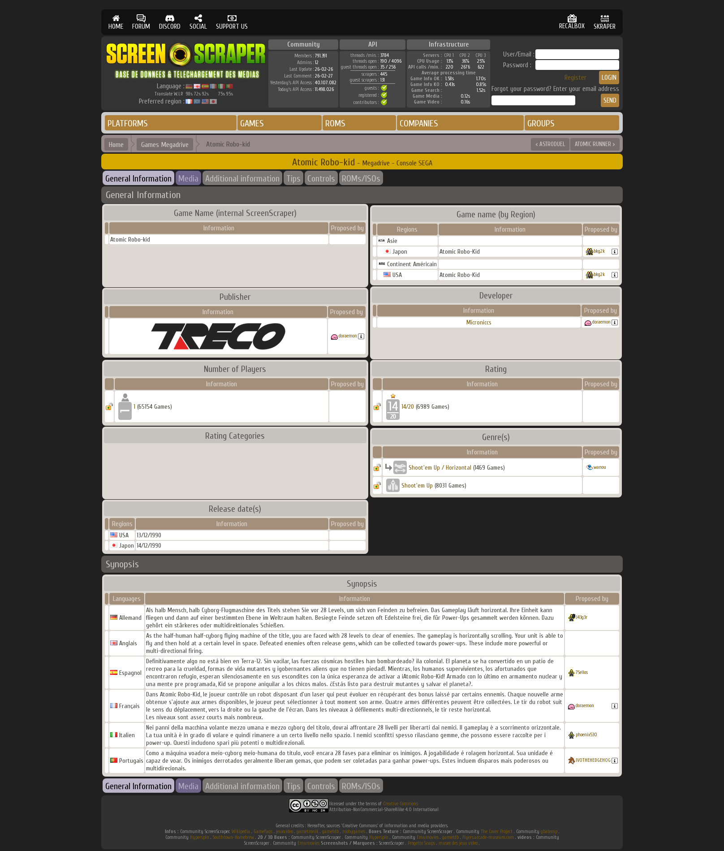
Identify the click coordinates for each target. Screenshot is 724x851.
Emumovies (428, 837)
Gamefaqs (263, 831)
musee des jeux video (458, 843)
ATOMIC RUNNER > (595, 144)
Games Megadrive (165, 145)
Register (575, 78)
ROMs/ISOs (361, 178)
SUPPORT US (232, 22)
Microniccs (478, 322)
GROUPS (541, 123)
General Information (138, 178)
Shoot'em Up (417, 485)
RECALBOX (572, 22)
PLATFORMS (128, 123)
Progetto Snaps (421, 843)
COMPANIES (419, 123)
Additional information (242, 178)
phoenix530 (586, 735)
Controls (321, 178)
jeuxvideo (284, 831)
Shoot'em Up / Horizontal (440, 467)
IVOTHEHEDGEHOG (593, 760)
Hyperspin (199, 837)
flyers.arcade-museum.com (488, 837)
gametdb (330, 831)
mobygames (353, 831)
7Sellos (582, 672)
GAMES (252, 123)
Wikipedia (241, 831)
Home (116, 145)
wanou (600, 467)
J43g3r (581, 617)
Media (188, 178)
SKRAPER (605, 22)
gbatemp (549, 831)
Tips (293, 178)
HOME (115, 22)
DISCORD (170, 22)
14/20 (407, 406)
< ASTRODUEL (550, 144)
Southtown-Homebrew (233, 837)
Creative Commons (400, 804)
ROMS (335, 123)
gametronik (308, 831)
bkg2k (599, 251)
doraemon (348, 336)
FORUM (141, 22)
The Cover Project (497, 831)
